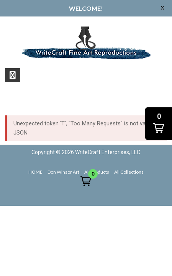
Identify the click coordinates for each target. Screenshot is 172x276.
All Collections (129, 172)
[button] (86, 181)
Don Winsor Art (63, 172)
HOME (35, 172)
